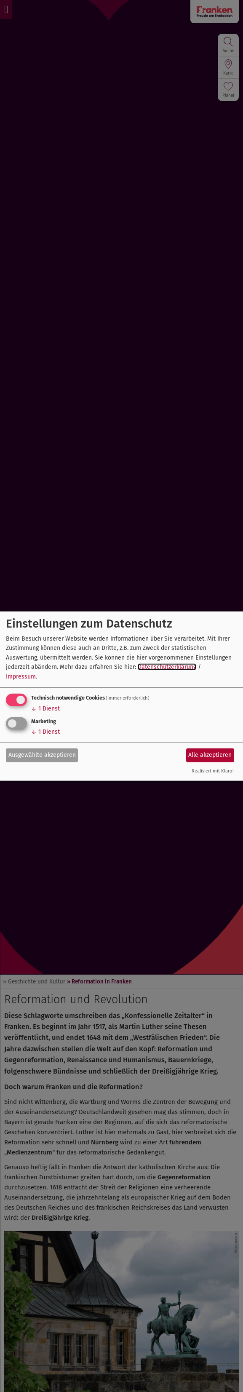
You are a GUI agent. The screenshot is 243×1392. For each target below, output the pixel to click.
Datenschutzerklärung (167, 667)
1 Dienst (45, 708)
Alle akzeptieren (210, 755)
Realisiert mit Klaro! (213, 771)
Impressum (21, 676)
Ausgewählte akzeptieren (42, 755)
